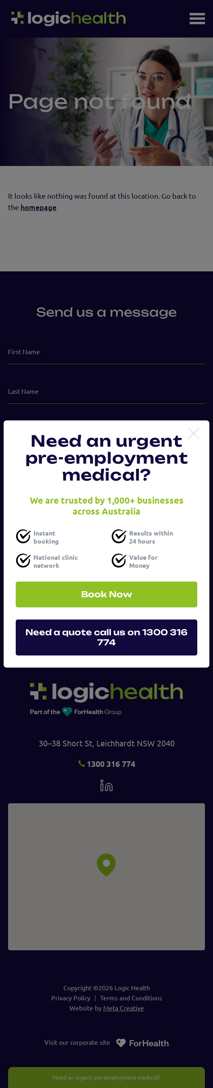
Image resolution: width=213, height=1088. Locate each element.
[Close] (193, 434)
